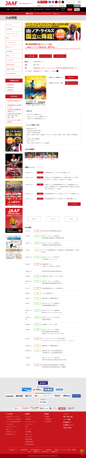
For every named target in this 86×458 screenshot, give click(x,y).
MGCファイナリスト (71, 83)
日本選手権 (9, 29)
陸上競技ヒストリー (68, 425)
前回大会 (34, 219)
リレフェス (9, 24)
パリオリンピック (11, 42)
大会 (40, 172)
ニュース (65, 414)
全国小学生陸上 (10, 64)
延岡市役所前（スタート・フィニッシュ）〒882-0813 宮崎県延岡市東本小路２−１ (55, 68)
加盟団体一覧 (37, 451)
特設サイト (71, 77)
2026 (16, 115)
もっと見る (74, 204)
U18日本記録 (48, 421)
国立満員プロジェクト (11, 434)
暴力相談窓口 (49, 449)
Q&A (30, 451)
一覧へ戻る (52, 219)
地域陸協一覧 (54, 451)
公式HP (30, 56)
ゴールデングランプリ (12, 33)
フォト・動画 (66, 419)
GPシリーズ (9, 47)
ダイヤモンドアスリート (11, 426)
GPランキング (9, 429)
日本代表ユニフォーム (11, 431)
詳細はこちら (56, 13)
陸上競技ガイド (67, 422)
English (77, 5)
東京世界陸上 (9, 51)
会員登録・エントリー (42, 5)
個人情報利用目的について (37, 449)
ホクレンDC (9, 60)
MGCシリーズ (10, 55)
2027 (8, 117)
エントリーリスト (44, 56)
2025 (12, 115)
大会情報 (11, 17)
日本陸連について (53, 5)
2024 (8, 115)
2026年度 (10, 84)
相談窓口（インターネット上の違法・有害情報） (66, 449)
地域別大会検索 (10, 69)
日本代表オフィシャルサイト (12, 416)
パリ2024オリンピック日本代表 (13, 419)
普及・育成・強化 (68, 416)
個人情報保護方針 (24, 449)
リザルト (59, 56)
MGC (7, 38)
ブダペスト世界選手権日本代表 (13, 421)
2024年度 (10, 90)
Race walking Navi (11, 73)
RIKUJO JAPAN (67, 427)
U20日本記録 (48, 419)
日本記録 (46, 414)
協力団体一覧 (45, 451)
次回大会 (71, 219)
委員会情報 (61, 5)
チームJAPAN (8, 414)
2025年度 (10, 87)
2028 (12, 117)
